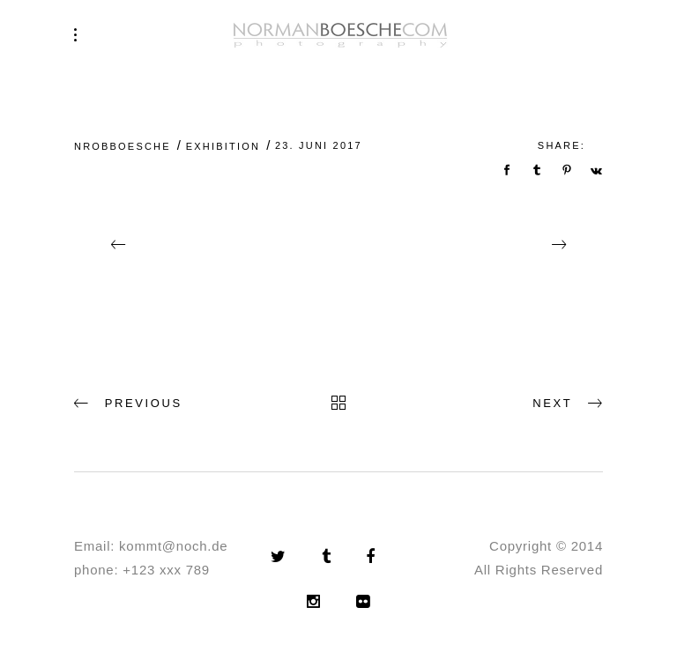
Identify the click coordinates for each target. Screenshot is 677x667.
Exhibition (223, 146)
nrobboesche (122, 146)
